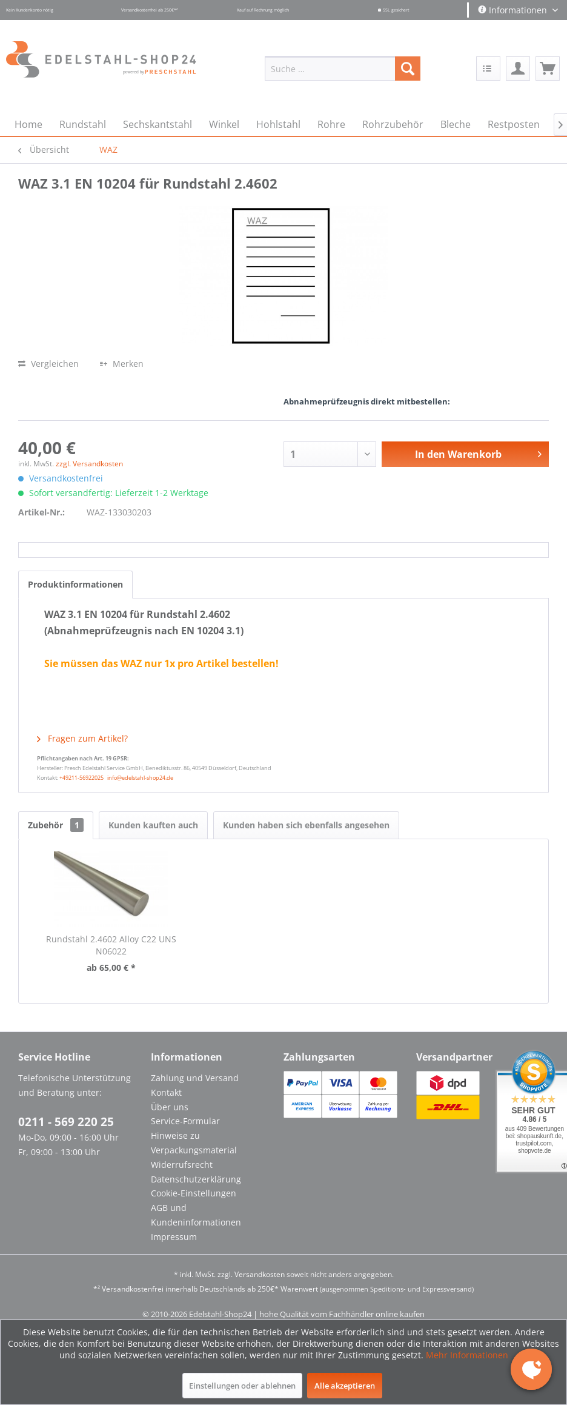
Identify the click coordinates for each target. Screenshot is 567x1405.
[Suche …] (342, 68)
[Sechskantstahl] (157, 124)
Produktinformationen (75, 584)
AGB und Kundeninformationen (196, 1215)
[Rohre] (331, 124)
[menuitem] (342, 68)
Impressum (174, 1236)
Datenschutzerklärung (196, 1179)
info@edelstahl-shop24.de (140, 778)
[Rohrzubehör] (393, 124)
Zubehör (56, 825)
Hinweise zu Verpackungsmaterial (194, 1143)
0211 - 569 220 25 (66, 1122)
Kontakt (166, 1092)
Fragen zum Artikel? (82, 738)
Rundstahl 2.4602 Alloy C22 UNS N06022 (111, 945)
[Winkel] (224, 124)
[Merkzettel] (488, 68)
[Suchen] (407, 68)
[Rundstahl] (82, 124)
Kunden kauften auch (153, 825)
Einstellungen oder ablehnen (242, 1385)
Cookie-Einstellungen (193, 1193)
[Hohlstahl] (278, 124)
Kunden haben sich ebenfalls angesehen (306, 825)
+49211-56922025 (81, 778)
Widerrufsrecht (182, 1164)
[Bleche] (455, 124)
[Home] (28, 124)
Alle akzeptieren (344, 1385)
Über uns (169, 1107)
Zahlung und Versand (195, 1078)
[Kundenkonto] (518, 68)
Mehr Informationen (467, 1355)
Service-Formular (185, 1121)
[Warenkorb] (548, 68)
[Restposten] (513, 124)
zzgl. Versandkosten (89, 463)
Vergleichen (48, 363)
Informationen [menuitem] (513, 10)
